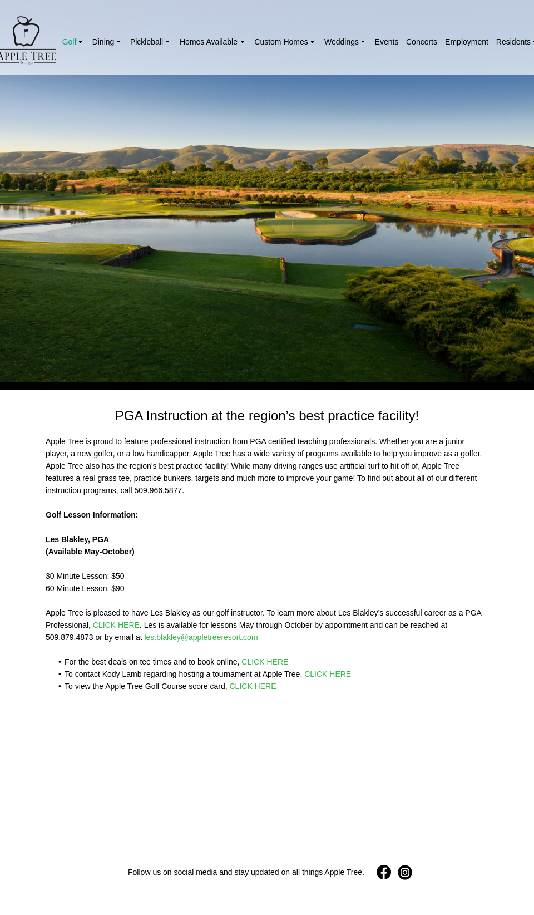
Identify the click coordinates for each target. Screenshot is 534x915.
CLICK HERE (116, 625)
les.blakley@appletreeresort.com (201, 637)
